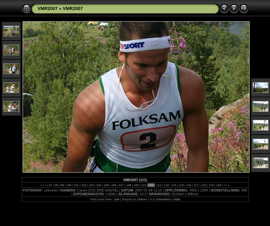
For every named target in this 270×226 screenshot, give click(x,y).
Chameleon (163, 199)
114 (173, 185)
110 (144, 185)
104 (99, 185)
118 (203, 185)
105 (106, 185)
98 (56, 185)
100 (68, 185)
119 (211, 185)
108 (128, 185)
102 (83, 185)
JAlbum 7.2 (144, 199)
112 (158, 185)
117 (196, 185)
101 (76, 185)
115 (181, 185)
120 (218, 185)
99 (62, 185)
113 (166, 185)
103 (91, 185)
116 (188, 185)
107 (121, 185)
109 (136, 185)
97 (50, 185)
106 (113, 185)
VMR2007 (48, 8)
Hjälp (177, 199)
